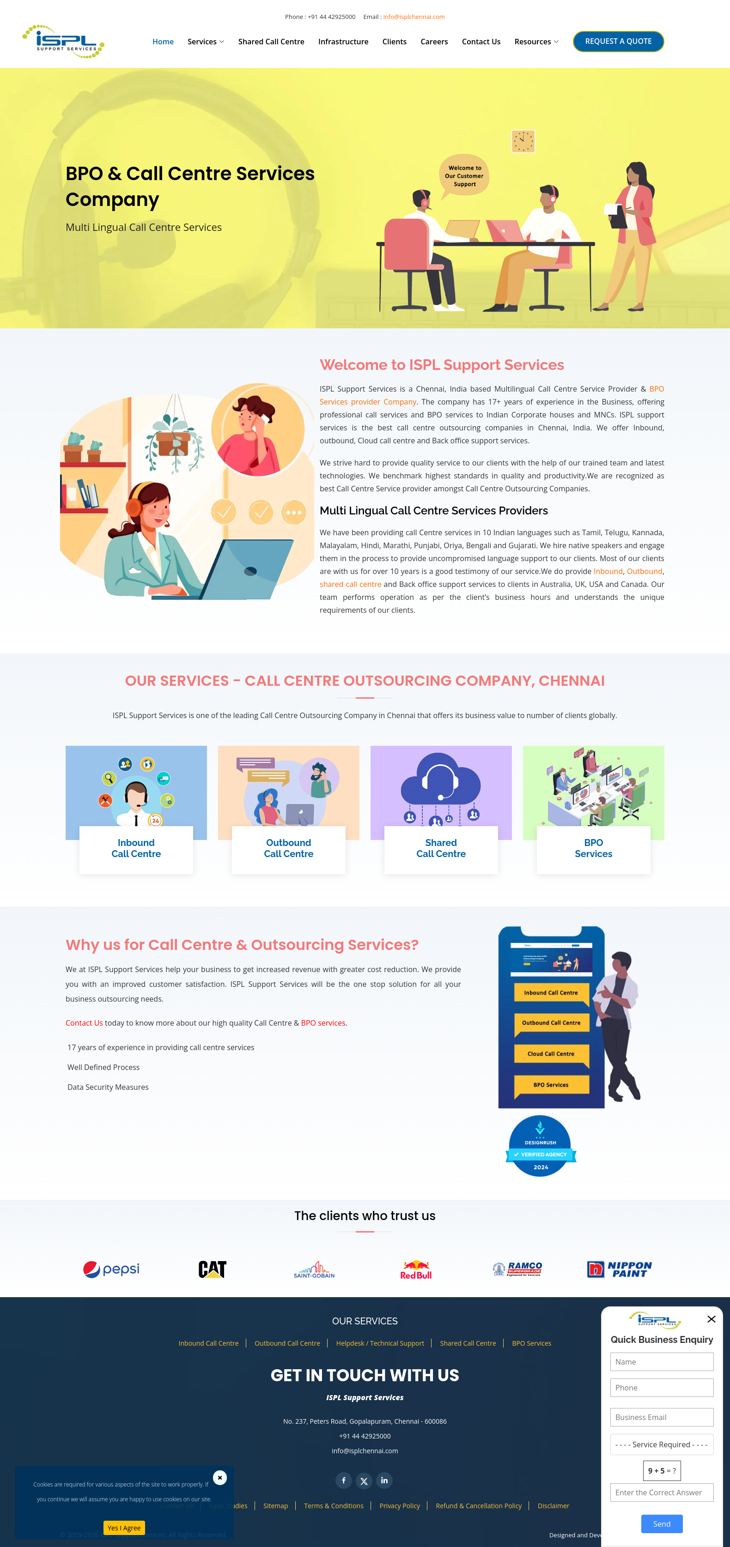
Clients (395, 41)
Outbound (645, 571)
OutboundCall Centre (288, 848)
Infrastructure (343, 41)
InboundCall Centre (136, 848)
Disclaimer (553, 1505)
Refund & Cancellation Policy (479, 1505)
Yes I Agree (124, 1527)
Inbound (608, 571)
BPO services (323, 1023)
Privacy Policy (399, 1505)
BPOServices (593, 848)
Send (661, 1524)
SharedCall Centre (441, 848)
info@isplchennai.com (414, 16)
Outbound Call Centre (287, 1343)
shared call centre (351, 584)
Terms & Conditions (334, 1505)
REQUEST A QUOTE (618, 41)
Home (163, 41)
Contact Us (481, 41)
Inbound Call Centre (209, 1343)
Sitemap (275, 1505)
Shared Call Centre (271, 41)
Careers (434, 41)
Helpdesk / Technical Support (380, 1343)
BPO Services (531, 1343)
